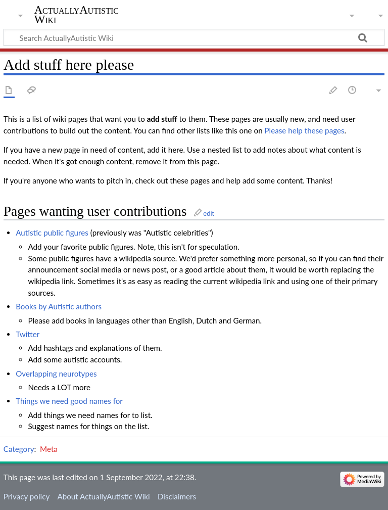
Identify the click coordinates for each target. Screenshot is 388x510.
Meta (49, 448)
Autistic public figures (52, 232)
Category (19, 448)
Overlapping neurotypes (56, 373)
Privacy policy (27, 496)
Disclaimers (177, 496)
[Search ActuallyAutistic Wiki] (194, 37)
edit (208, 213)
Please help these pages (305, 130)
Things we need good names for (69, 400)
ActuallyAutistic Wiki (76, 15)
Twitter (27, 334)
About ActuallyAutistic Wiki (103, 496)
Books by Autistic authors (59, 306)
